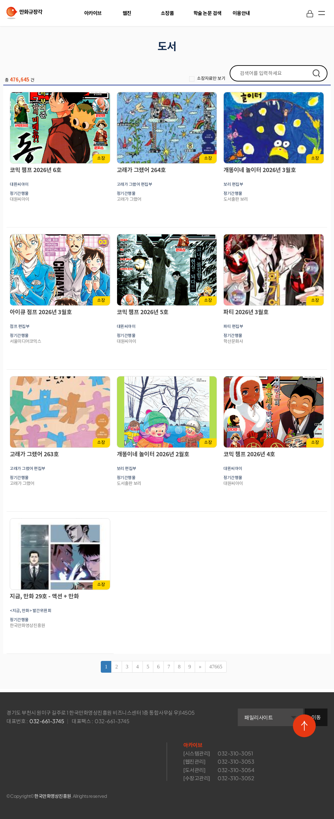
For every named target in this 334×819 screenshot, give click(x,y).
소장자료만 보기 (207, 78)
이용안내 (241, 13)
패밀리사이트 (258, 717)
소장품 (167, 13)
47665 (215, 666)
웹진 (127, 13)
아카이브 (93, 13)
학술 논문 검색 (207, 13)
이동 (316, 717)
